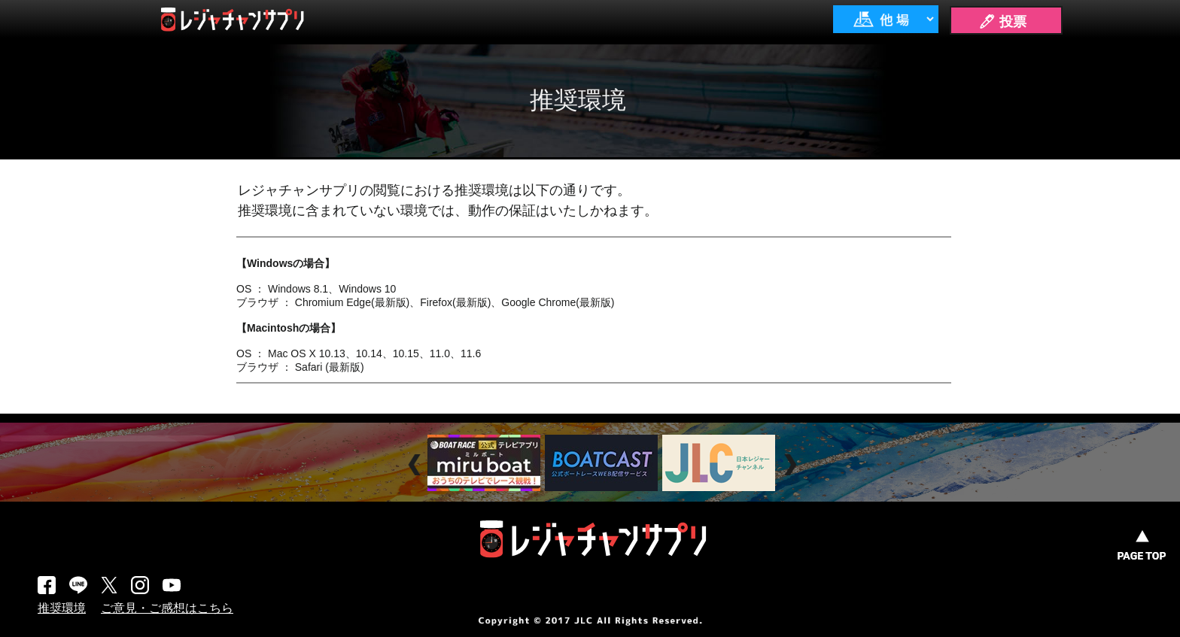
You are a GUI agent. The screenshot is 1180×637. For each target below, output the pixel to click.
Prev (416, 465)
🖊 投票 (1002, 21)
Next (792, 465)
